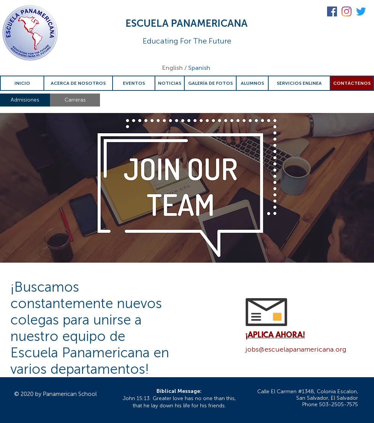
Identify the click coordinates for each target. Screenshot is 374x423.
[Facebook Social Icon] (332, 11)
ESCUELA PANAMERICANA (187, 23)
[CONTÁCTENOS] (352, 83)
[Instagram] (346, 11)
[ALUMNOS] (252, 83)
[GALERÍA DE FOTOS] (210, 83)
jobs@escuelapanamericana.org (296, 349)
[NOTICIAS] (170, 83)
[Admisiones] (25, 100)
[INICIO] (22, 83)
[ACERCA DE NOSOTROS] (78, 83)
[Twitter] (361, 11)
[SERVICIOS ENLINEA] (299, 83)
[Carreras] (75, 100)
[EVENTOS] (133, 83)
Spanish (199, 67)
